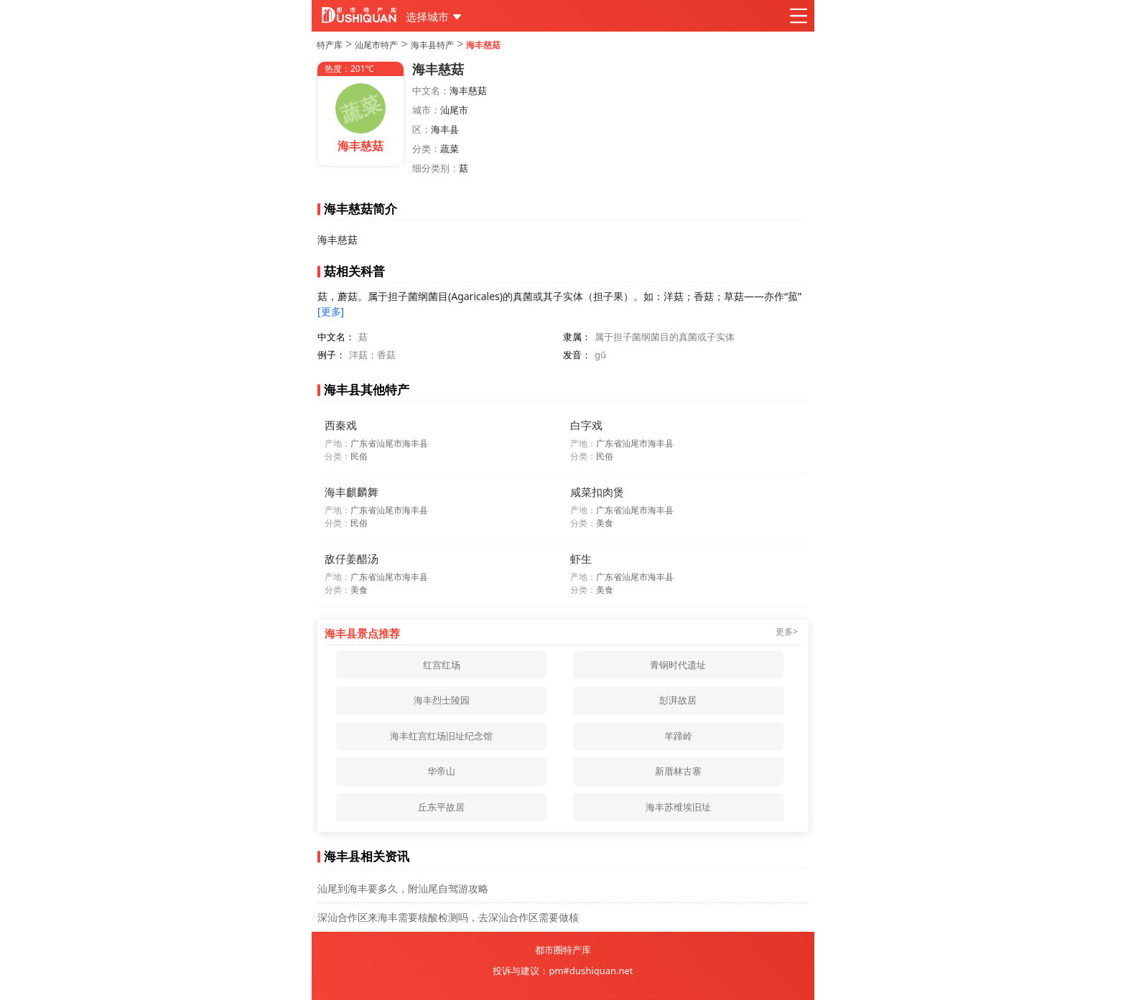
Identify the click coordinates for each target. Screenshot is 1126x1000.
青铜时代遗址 (678, 664)
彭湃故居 (678, 699)
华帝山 (441, 771)
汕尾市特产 (376, 45)
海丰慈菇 (483, 45)
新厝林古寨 (678, 771)
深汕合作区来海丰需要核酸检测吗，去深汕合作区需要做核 (448, 917)
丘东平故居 (441, 806)
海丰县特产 (432, 45)
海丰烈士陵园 (442, 699)
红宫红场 (441, 664)
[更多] (330, 311)
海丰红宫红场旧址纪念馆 (441, 735)
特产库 (330, 45)
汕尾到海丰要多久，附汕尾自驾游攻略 (402, 888)
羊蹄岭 (678, 735)
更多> (787, 632)
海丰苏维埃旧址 (678, 806)
